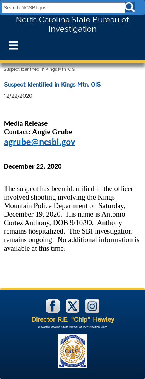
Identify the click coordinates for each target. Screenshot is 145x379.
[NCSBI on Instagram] (92, 311)
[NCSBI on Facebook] (53, 311)
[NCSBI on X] (73, 311)
